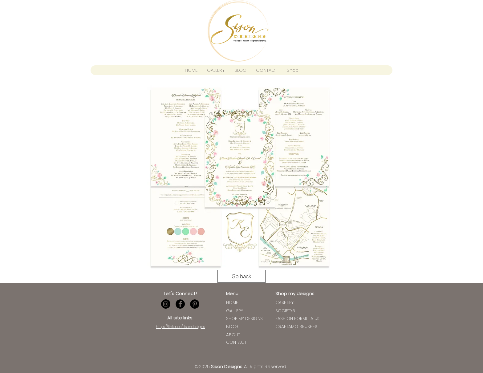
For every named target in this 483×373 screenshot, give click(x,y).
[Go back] (241, 276)
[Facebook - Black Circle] (180, 304)
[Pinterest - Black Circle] (194, 304)
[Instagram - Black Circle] (165, 304)
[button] (284, 302)
